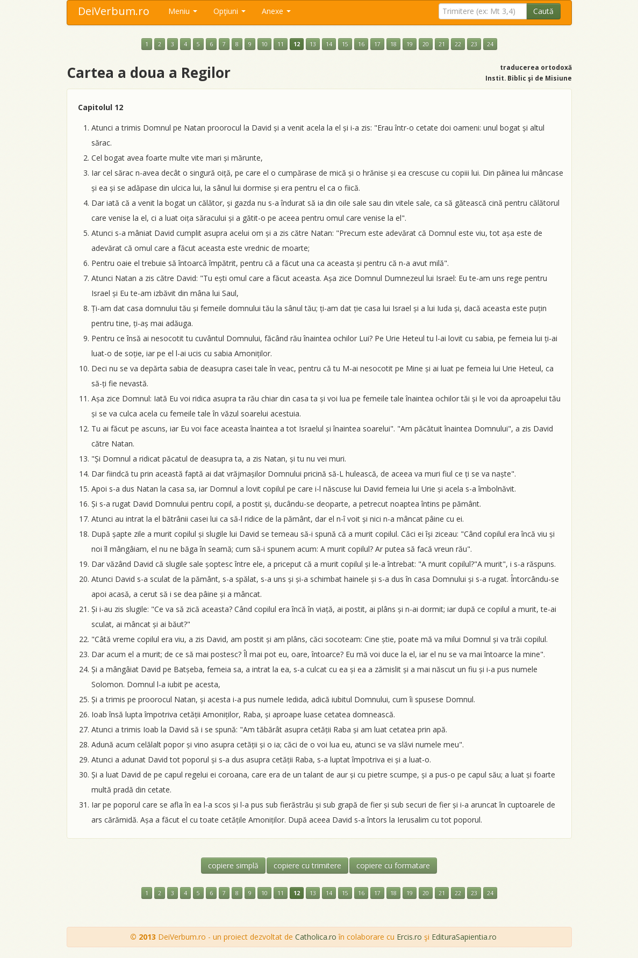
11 (280, 44)
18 (393, 44)
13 (313, 44)
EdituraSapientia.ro (464, 937)
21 (442, 44)
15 (345, 44)
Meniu (182, 11)
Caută (543, 11)
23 (474, 44)
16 (361, 44)
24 (490, 44)
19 (409, 44)
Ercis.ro (409, 937)
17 (377, 44)
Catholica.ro (315, 937)
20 (425, 44)
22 (458, 44)
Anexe (276, 11)
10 (264, 44)
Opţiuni (229, 11)
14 (329, 44)
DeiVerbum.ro (113, 11)
